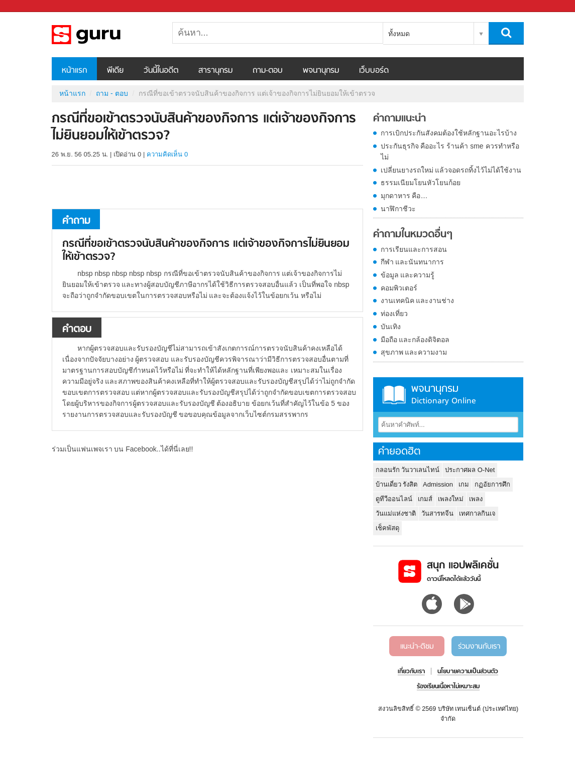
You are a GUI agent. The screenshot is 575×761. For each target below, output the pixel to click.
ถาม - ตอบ (112, 93)
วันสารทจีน (437, 513)
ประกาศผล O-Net (470, 470)
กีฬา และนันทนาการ (412, 262)
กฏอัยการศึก (492, 484)
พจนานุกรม (321, 70)
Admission (438, 484)
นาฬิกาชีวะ (398, 209)
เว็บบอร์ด (374, 70)
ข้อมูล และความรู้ (408, 275)
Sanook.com (30, 6)
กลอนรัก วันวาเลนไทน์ (408, 470)
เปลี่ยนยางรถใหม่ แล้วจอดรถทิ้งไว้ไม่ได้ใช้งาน (451, 170)
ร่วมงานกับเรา (479, 647)
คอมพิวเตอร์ (399, 288)
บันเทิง (391, 327)
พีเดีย (115, 70)
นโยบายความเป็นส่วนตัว (467, 672)
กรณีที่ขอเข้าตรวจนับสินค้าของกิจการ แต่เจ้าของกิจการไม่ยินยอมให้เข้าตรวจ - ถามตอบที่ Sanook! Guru (104, 34)
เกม (463, 484)
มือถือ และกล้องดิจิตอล (415, 340)
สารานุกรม (215, 70)
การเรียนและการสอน (414, 249)
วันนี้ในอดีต (161, 70)
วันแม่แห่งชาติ (396, 513)
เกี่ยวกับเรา (411, 672)
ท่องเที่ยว (394, 314)
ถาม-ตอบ (268, 70)
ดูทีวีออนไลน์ (394, 499)
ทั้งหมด (399, 34)
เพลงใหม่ (451, 499)
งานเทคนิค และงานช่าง (417, 300)
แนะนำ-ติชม (417, 647)
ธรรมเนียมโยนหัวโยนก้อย (421, 183)
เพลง (476, 499)
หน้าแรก (74, 70)
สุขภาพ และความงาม (414, 352)
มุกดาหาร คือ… (404, 196)
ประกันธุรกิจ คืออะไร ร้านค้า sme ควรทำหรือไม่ (450, 151)
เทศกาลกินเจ (477, 513)
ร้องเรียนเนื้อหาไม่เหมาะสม (448, 687)
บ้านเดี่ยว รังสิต (397, 484)
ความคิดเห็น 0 (167, 154)
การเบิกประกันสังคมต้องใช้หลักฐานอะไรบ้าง (449, 133)
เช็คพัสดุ (387, 528)
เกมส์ (425, 499)
